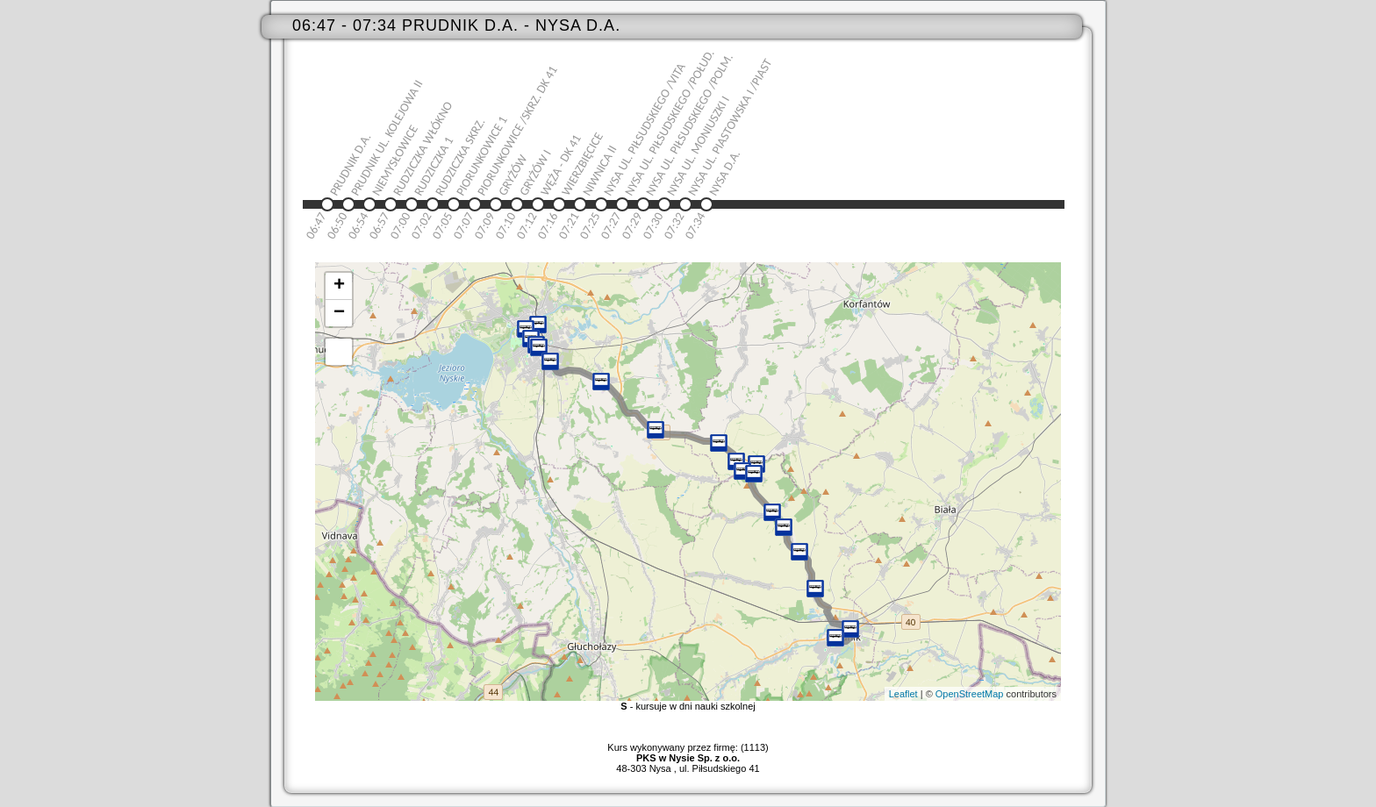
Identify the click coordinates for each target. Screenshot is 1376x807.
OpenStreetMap (969, 694)
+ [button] (339, 286)
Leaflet (903, 694)
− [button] (339, 313)
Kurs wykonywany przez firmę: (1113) (687, 752)
